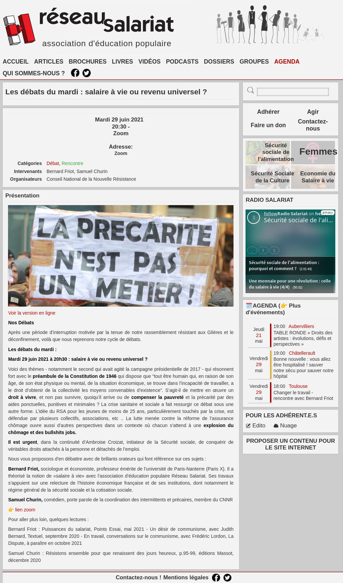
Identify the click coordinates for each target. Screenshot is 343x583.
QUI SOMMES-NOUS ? (34, 73)
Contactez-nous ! (138, 577)
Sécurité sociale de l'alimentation (276, 152)
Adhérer (268, 111)
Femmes (318, 151)
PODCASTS (182, 61)
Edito (255, 425)
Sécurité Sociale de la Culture (272, 176)
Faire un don (268, 125)
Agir (313, 111)
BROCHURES (88, 61)
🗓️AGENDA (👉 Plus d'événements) (273, 309)
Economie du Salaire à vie (317, 176)
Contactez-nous (313, 125)
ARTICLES (49, 61)
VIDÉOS (149, 61)
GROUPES (254, 61)
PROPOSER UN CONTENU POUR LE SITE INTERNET (290, 444)
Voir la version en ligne (31, 313)
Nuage (285, 425)
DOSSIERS (219, 61)
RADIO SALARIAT (269, 200)
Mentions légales (185, 577)
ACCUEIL (16, 61)
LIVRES (122, 61)
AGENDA (287, 61)
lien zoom (25, 509)
